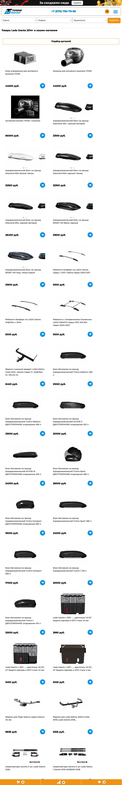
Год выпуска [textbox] (79, 20)
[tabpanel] (20, 57)
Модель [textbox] (42, 20)
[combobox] (19, 20)
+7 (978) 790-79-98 (63, 11)
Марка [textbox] (6, 20)
